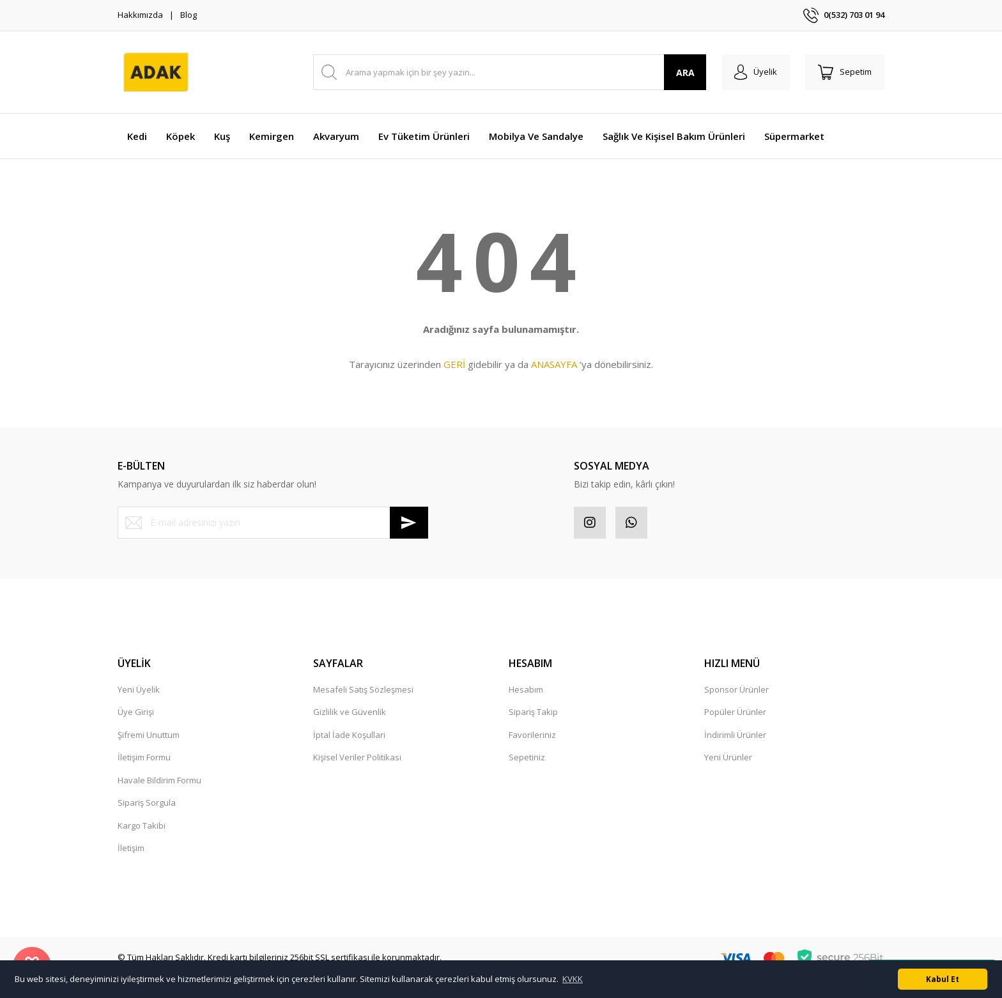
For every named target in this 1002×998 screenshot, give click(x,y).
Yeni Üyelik (139, 689)
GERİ (454, 364)
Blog (188, 14)
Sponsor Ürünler (736, 689)
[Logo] (156, 72)
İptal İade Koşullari (349, 735)
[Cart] (844, 72)
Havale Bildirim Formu (159, 780)
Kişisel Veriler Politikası (357, 757)
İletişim (131, 848)
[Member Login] (755, 72)
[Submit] (409, 523)
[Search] (509, 72)
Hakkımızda (140, 14)
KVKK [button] (572, 979)
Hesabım (526, 689)
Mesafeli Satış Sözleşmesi (363, 689)
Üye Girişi (136, 712)
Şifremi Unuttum (149, 735)
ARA (685, 72)
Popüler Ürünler (735, 712)
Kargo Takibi (142, 825)
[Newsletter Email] (273, 523)
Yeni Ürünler (728, 757)
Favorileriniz (532, 735)
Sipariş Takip (533, 712)
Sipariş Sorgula (147, 802)
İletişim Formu (144, 757)
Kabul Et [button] (942, 979)
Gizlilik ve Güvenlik (349, 712)
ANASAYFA (554, 364)
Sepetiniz (527, 757)
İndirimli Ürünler (735, 735)
